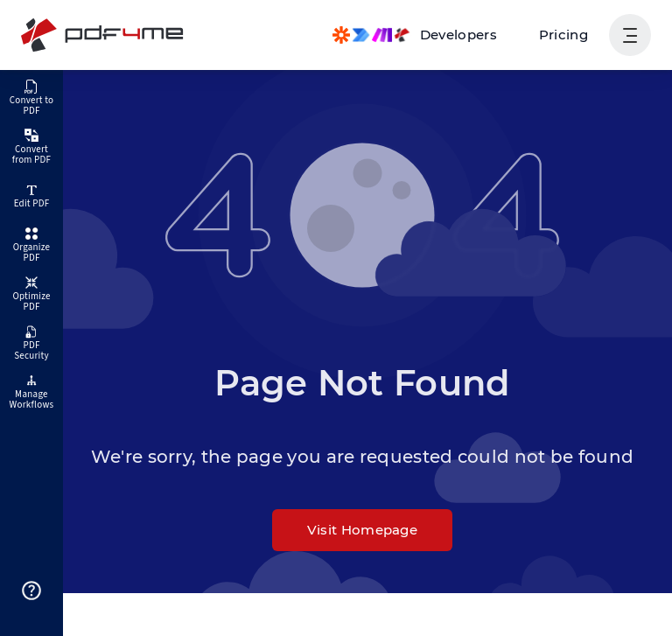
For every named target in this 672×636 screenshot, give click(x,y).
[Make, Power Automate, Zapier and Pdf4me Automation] (415, 35)
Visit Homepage (362, 529)
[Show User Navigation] (630, 35)
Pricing (563, 34)
